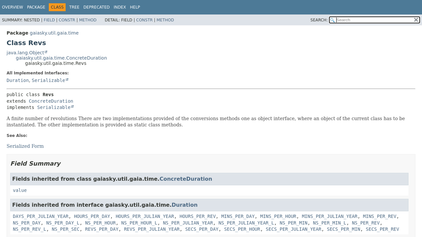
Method (88, 20)
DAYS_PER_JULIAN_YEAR (41, 216)
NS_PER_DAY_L (62, 222)
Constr (67, 20)
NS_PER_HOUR (100, 222)
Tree (74, 7)
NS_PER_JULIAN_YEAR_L (246, 222)
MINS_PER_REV (379, 216)
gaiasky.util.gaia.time (54, 33)
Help (135, 7)
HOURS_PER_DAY (92, 216)
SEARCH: (319, 20)
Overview (12, 7)
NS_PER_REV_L (29, 229)
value (20, 190)
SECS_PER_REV (382, 229)
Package (36, 7)
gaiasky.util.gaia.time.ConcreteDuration (61, 58)
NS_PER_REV (365, 222)
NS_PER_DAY (27, 222)
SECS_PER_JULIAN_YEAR (293, 229)
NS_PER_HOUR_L (139, 222)
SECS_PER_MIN (343, 229)
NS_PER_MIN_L (329, 222)
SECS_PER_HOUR (242, 229)
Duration (18, 80)
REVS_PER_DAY (101, 229)
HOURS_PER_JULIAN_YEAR (145, 216)
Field (49, 20)
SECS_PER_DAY (202, 229)
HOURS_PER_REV (198, 216)
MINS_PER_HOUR (278, 216)
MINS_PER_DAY (238, 216)
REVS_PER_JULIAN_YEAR (152, 229)
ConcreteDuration (51, 101)
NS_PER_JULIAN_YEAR (188, 222)
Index (120, 7)
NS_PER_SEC (65, 229)
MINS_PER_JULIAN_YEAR (330, 216)
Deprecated (96, 7)
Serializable (48, 80)
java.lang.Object (25, 52)
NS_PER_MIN (293, 222)
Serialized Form (25, 146)
